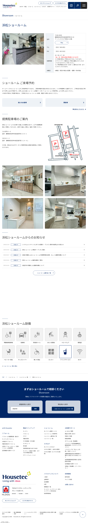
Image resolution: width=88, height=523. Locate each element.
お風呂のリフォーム (7, 441)
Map (62, 42)
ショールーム (37, 6)
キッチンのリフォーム (8, 439)
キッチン (25, 431)
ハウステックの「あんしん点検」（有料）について (72, 450)
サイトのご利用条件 (6, 513)
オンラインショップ (45, 3)
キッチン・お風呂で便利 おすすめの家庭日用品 (31, 451)
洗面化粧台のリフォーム (8, 444)
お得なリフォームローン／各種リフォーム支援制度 (10, 447)
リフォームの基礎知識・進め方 (10, 436)
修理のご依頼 (68, 436)
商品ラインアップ (29, 428)
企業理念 (46, 479)
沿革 (45, 484)
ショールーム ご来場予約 (50, 434)
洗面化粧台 (26, 438)
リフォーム (30, 6)
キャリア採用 (68, 479)
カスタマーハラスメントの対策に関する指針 (69, 513)
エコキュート (26, 443)
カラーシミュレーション (29, 455)
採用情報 (68, 474)
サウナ (25, 436)
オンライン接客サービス (50, 431)
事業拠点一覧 (47, 487)
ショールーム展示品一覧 (44, 273)
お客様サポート (51, 6)
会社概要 (46, 482)
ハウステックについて (61, 6)
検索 (35, 408)
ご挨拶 (46, 477)
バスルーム (26, 434)
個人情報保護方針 (17, 513)
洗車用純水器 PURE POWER (30, 448)
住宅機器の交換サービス (8, 450)
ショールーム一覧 (48, 438)
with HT (21, 6)
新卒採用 (67, 477)
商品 (25, 6)
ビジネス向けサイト (60, 3)
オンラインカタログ (49, 447)
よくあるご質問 (69, 431)
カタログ (44, 6)
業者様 (65, 102)
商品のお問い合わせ (70, 434)
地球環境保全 (47, 493)
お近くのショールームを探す (63, 409)
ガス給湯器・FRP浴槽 (28, 441)
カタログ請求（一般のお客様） (52, 449)
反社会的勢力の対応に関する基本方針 (48, 513)
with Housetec (7, 428)
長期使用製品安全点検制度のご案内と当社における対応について (73, 455)
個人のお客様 (22, 102)
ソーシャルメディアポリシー (30, 513)
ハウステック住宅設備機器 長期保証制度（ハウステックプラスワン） (73, 445)
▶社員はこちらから (78, 109)
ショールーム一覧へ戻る (10, 366)
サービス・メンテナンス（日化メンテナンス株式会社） (52, 490)
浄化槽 (25, 446)
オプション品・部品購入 (71, 441)
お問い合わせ (69, 484)
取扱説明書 (68, 438)
